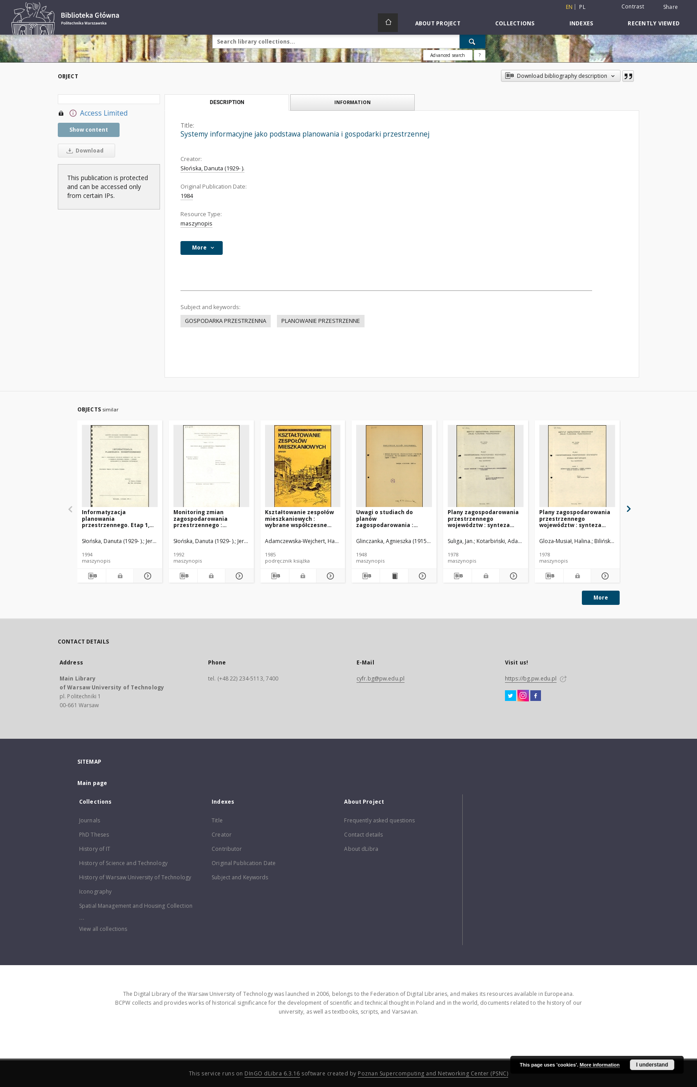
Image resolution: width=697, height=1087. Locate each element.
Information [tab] (352, 102)
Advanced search (447, 55)
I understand (652, 1065)
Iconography (95, 891)
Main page (92, 783)
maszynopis (196, 223)
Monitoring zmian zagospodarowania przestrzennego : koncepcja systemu (200, 518)
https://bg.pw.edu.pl (531, 678)
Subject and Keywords (240, 877)
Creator (222, 834)
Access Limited (93, 113)
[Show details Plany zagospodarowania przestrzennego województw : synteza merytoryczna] (604, 576)
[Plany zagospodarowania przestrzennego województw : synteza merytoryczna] (577, 466)
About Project (438, 23)
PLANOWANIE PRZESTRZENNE (320, 321)
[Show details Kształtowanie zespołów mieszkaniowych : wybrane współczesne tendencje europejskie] (329, 576)
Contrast (632, 6)
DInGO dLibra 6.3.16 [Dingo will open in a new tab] (272, 1073)
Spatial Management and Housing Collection (135, 906)
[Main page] (388, 22)
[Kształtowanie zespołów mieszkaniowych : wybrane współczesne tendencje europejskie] (302, 466)
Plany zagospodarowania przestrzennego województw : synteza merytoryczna (574, 518)
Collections (515, 23)
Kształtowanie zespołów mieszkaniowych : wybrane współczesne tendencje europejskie (299, 518)
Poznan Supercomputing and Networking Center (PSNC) (433, 1073)
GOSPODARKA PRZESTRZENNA (225, 321)
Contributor (227, 849)
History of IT (95, 849)
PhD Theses (94, 834)
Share (670, 7)
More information (600, 1064)
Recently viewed (654, 23)
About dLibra (361, 849)
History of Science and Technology (123, 863)
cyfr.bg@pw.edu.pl (381, 678)
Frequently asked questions (379, 820)
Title (217, 820)
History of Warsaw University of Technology (135, 877)
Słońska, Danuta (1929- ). (212, 168)
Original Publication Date (244, 863)
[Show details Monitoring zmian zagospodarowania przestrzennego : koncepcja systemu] (238, 576)
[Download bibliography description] (91, 576)
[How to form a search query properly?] (479, 55)
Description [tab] (227, 102)
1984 (186, 196)
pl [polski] (582, 7)
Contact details (363, 834)
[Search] (472, 41)
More (600, 597)
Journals (89, 820)
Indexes (581, 23)
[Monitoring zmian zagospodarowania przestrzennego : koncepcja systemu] (211, 466)
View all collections (103, 929)
